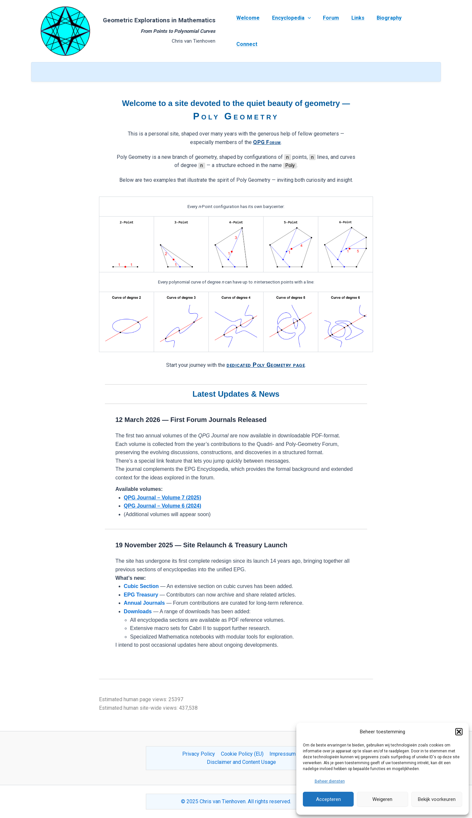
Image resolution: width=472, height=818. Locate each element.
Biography (383, 31)
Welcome (249, 31)
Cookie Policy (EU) (242, 754)
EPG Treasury (141, 595)
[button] (459, 731)
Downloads (138, 611)
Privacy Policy (199, 754)
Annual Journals (144, 603)
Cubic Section (141, 586)
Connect (416, 31)
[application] (307, 31)
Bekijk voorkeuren (437, 799)
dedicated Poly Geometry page (265, 364)
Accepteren (328, 799)
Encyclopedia (290, 31)
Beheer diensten (330, 781)
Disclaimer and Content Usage (241, 762)
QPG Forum (267, 142)
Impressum (282, 754)
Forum (329, 31)
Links (354, 31)
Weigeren (382, 799)
